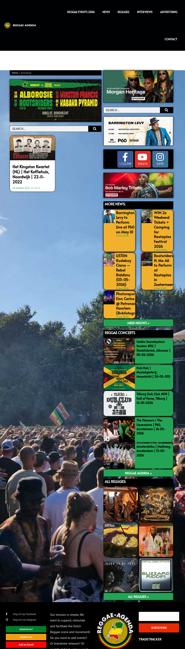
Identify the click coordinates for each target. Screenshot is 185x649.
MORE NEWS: (115, 204)
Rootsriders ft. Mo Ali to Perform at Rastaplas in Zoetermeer (162, 253)
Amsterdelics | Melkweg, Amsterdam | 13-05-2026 (153, 431)
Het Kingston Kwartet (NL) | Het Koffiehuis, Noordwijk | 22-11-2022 (31, 170)
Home (15, 73)
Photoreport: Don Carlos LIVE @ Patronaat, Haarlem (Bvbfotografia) (127, 286)
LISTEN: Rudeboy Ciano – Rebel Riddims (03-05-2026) (122, 257)
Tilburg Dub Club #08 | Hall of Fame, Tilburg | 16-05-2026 (152, 379)
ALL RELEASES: (115, 462)
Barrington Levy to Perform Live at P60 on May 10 (124, 220)
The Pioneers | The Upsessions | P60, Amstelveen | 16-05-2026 (150, 407)
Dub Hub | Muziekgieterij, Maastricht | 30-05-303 (153, 353)
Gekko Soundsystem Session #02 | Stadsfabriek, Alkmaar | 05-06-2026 (153, 329)
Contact (171, 39)
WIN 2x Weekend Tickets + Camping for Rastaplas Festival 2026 (163, 224)
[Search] (94, 129)
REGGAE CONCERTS (120, 313)
